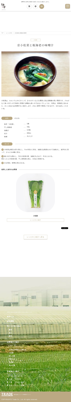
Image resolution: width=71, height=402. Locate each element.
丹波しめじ (13, 359)
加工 (10, 333)
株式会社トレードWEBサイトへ (22, 394)
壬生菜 (11, 362)
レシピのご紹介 (35, 220)
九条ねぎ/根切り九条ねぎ (17, 349)
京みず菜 (12, 365)
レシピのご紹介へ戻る (35, 237)
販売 (10, 336)
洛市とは (10, 317)
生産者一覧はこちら (15, 375)
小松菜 (11, 353)
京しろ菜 (12, 356)
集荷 (10, 330)
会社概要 (10, 321)
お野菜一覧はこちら (15, 346)
